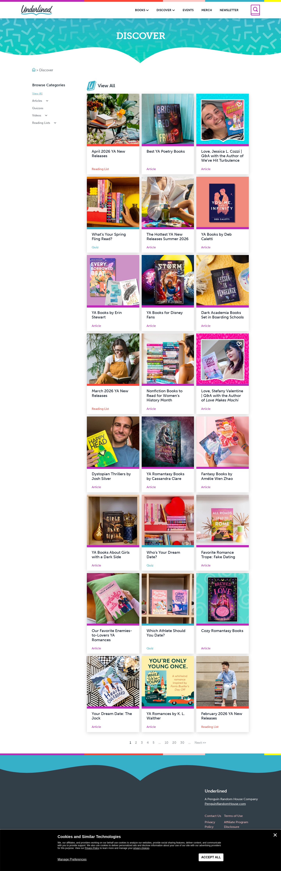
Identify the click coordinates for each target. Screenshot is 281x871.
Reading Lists (44, 123)
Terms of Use (233, 816)
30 (182, 742)
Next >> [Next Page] (200, 742)
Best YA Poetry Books (166, 151)
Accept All (211, 857)
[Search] (255, 10)
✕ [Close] (275, 835)
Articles (40, 101)
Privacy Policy (92, 848)
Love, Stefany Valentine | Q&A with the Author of (222, 395)
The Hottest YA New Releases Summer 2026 (168, 236)
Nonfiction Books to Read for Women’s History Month (164, 395)
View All (37, 93)
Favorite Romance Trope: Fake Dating (218, 554)
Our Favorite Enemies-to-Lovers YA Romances (112, 635)
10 (166, 742)
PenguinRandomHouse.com (225, 804)
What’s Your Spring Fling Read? (109, 236)
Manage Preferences (72, 859)
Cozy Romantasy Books (222, 631)
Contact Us (213, 816)
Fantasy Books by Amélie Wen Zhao (217, 476)
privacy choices (141, 848)
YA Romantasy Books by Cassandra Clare (165, 476)
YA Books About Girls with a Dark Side (111, 554)
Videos (40, 115)
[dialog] (140, 850)
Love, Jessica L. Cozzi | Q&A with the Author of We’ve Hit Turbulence (222, 156)
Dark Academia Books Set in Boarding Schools (222, 314)
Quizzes (37, 108)
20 (174, 742)
